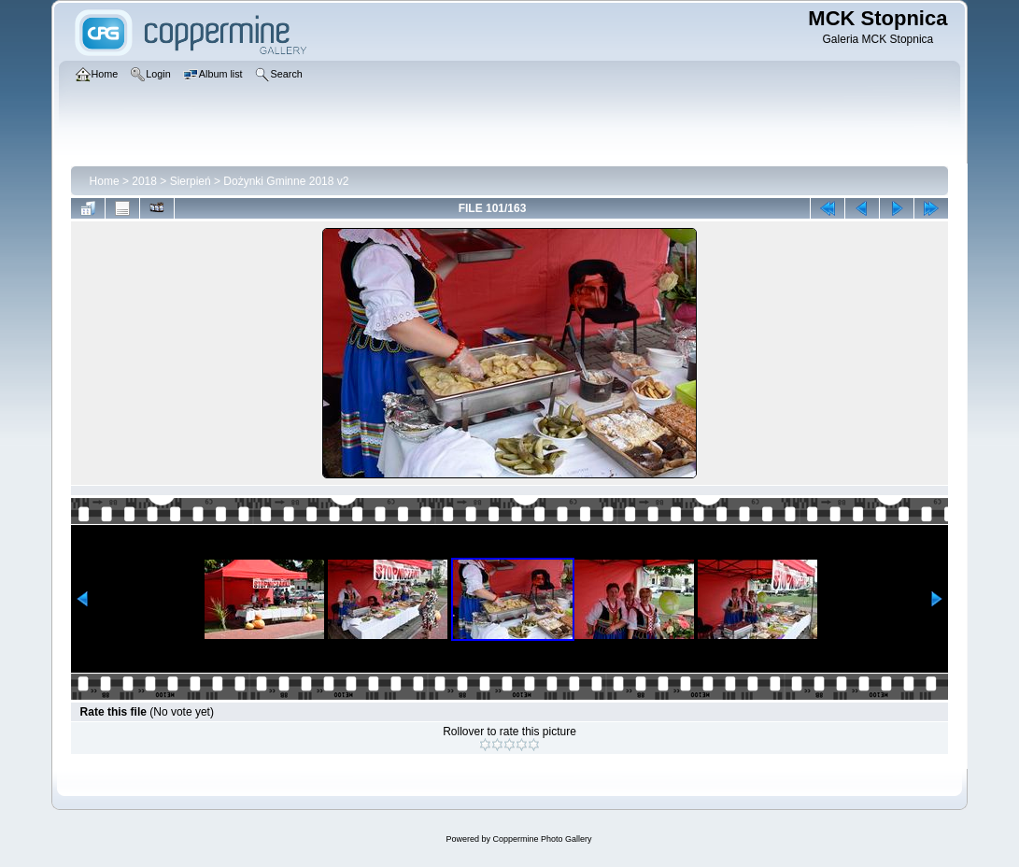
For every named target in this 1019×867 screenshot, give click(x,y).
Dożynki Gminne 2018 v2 (285, 181)
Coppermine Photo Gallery (541, 839)
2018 (144, 181)
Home (105, 181)
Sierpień (190, 181)
